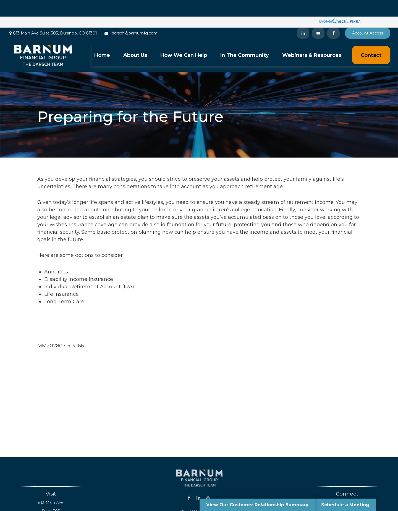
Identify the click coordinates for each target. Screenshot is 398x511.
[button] (102, 38)
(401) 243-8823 (354, 485)
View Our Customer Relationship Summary (257, 504)
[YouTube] (318, 16)
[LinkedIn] (303, 16)
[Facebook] (333, 16)
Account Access (367, 16)
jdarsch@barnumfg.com (131, 16)
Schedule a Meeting (345, 504)
